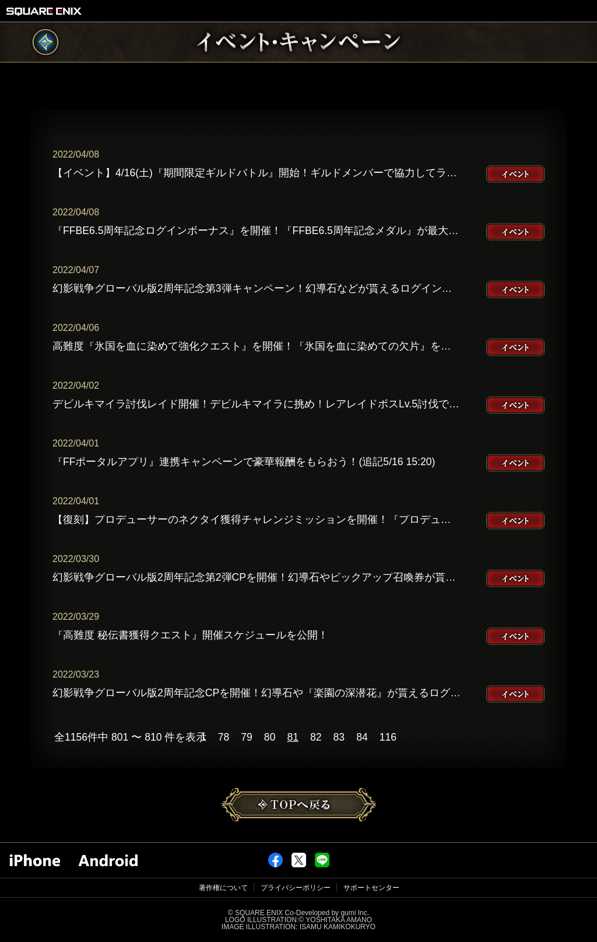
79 (246, 737)
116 (388, 737)
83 (339, 737)
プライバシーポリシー (296, 888)
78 (224, 737)
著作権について (223, 888)
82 (316, 737)
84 (362, 737)
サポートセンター (371, 888)
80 (270, 737)
